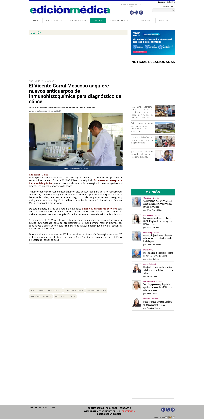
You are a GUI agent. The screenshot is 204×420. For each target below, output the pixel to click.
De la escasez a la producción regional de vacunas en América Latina (158, 254)
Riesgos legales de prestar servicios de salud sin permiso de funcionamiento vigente (158, 270)
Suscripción (128, 411)
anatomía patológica (65, 296)
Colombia (171, 2)
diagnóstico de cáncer (41, 296)
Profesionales (78, 20)
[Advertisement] (153, 84)
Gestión (98, 20)
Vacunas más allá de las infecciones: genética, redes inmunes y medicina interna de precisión (157, 203)
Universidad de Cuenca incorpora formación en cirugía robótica (142, 140)
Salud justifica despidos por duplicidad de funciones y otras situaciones (142, 127)
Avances (164, 20)
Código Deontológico (109, 414)
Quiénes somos (96, 408)
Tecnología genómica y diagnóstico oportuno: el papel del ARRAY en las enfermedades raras (157, 287)
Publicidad (112, 408)
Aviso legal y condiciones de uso (102, 411)
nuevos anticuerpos (74, 290)
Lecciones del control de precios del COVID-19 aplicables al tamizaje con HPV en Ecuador (157, 221)
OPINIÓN (153, 192)
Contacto (125, 408)
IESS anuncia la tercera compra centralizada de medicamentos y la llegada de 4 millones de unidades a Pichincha (142, 112)
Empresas (146, 20)
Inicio (36, 20)
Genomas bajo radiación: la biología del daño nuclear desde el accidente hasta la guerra (157, 238)
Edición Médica (70, 9)
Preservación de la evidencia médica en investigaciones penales (157, 303)
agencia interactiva (164, 417)
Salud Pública (54, 20)
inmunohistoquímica (96, 290)
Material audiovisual (122, 20)
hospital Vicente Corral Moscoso (45, 290)
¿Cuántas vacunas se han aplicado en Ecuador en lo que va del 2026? (142, 154)
